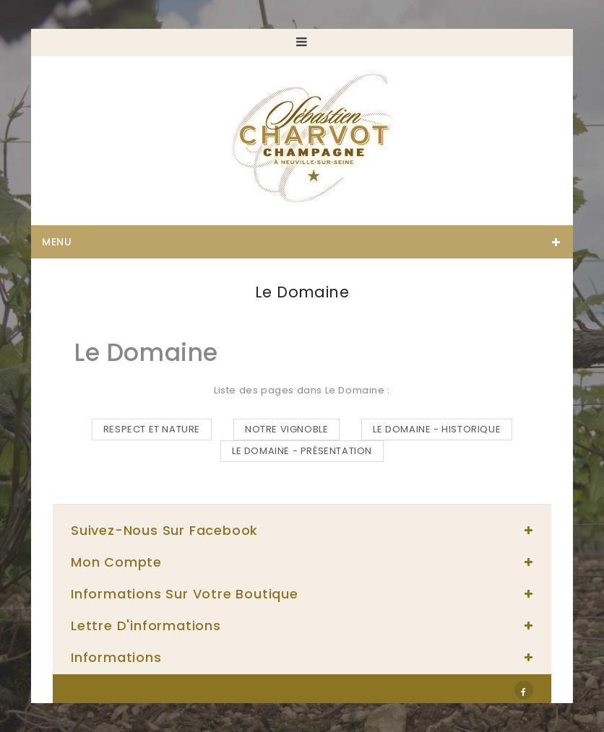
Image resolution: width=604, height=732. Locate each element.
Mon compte (116, 562)
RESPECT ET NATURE (151, 429)
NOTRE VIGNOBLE (286, 429)
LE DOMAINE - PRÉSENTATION (302, 451)
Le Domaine (146, 353)
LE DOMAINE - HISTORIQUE (437, 429)
